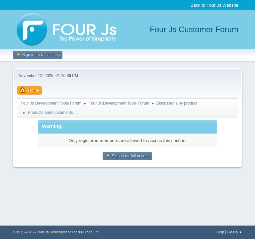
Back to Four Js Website (214, 5)
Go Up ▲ (234, 232)
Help (220, 232)
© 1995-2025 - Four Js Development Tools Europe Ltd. (56, 232)
